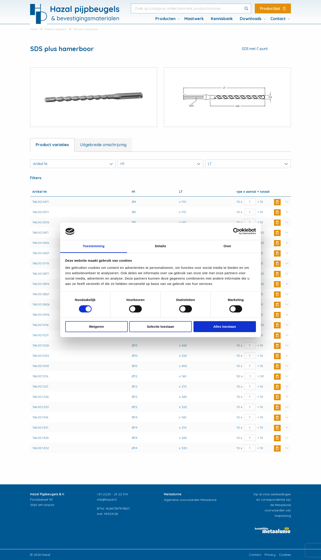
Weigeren (96, 326)
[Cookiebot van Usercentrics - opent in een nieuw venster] (236, 231)
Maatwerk (194, 18)
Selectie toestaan (160, 326)
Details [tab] (160, 246)
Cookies (285, 554)
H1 (161, 164)
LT (248, 164)
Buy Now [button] (277, 202)
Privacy (270, 554)
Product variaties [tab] (52, 144)
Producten (165, 18)
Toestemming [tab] (94, 246)
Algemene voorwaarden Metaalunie (190, 500)
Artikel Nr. (73, 164)
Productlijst (273, 8)
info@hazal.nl (107, 500)
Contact (278, 18)
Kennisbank (222, 18)
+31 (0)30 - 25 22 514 (112, 494)
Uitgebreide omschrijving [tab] (103, 144)
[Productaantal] (249, 201)
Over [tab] (227, 246)
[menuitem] (166, 18)
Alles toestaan (224, 326)
